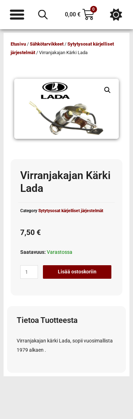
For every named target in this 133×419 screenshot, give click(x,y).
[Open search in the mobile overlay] (42, 14)
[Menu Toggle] (17, 14)
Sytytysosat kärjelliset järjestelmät (70, 210)
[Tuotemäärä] (29, 272)
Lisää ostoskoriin (77, 271)
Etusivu (18, 44)
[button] (107, 90)
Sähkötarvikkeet (46, 44)
